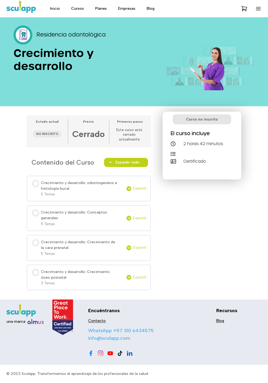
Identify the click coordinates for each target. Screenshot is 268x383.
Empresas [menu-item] (126, 8)
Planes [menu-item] (101, 8)
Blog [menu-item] (150, 8)
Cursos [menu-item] (77, 8)
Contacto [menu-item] (97, 320)
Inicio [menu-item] (55, 8)
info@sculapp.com (109, 338)
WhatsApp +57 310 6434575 (121, 331)
